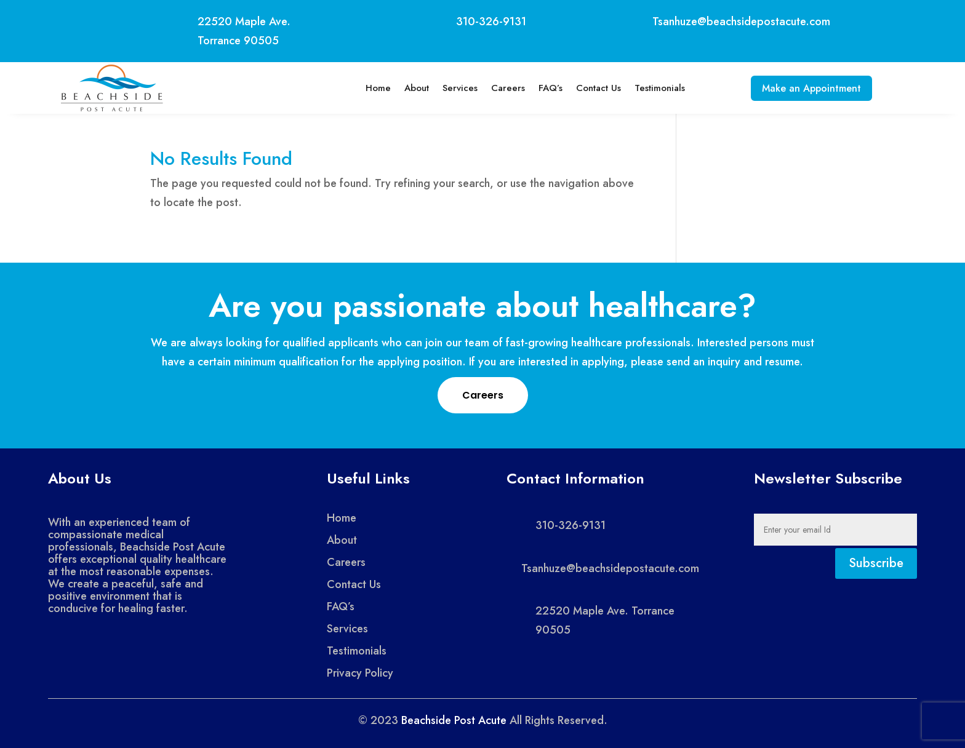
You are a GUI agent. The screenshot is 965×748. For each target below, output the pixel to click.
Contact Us (592, 88)
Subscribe (876, 563)
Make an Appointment (811, 88)
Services (453, 88)
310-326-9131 (491, 22)
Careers (502, 88)
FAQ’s (544, 88)
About (410, 88)
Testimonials (653, 88)
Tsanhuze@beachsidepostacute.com (741, 22)
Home (372, 88)
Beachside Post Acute (454, 720)
